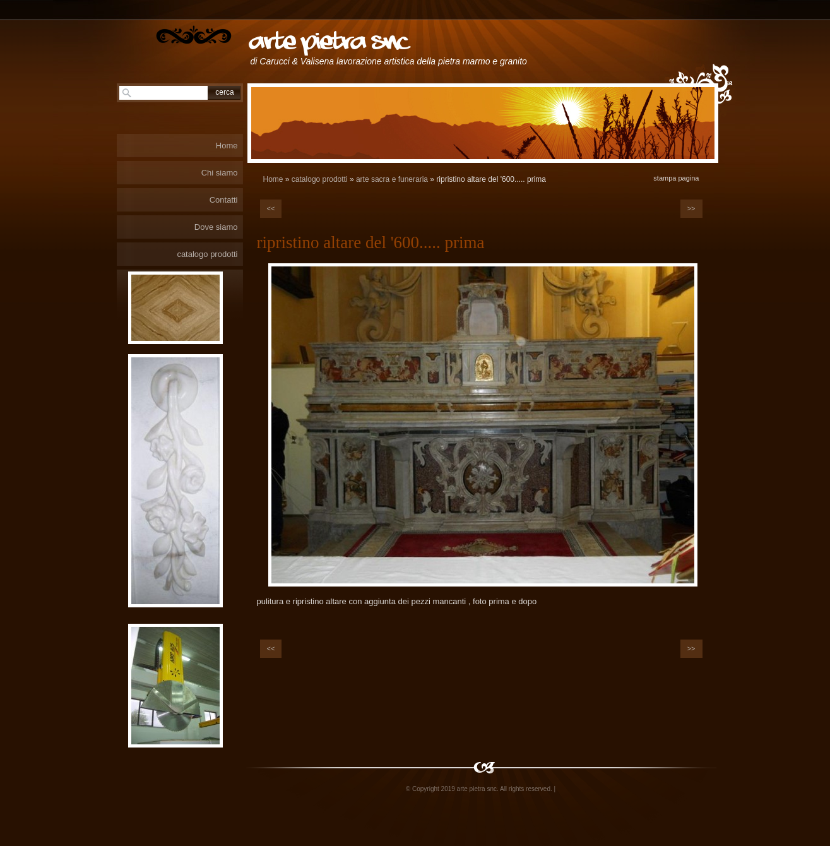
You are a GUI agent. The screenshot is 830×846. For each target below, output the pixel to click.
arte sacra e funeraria (392, 179)
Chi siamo (219, 172)
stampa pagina (676, 178)
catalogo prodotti (320, 179)
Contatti (224, 200)
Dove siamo (216, 227)
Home (273, 179)
